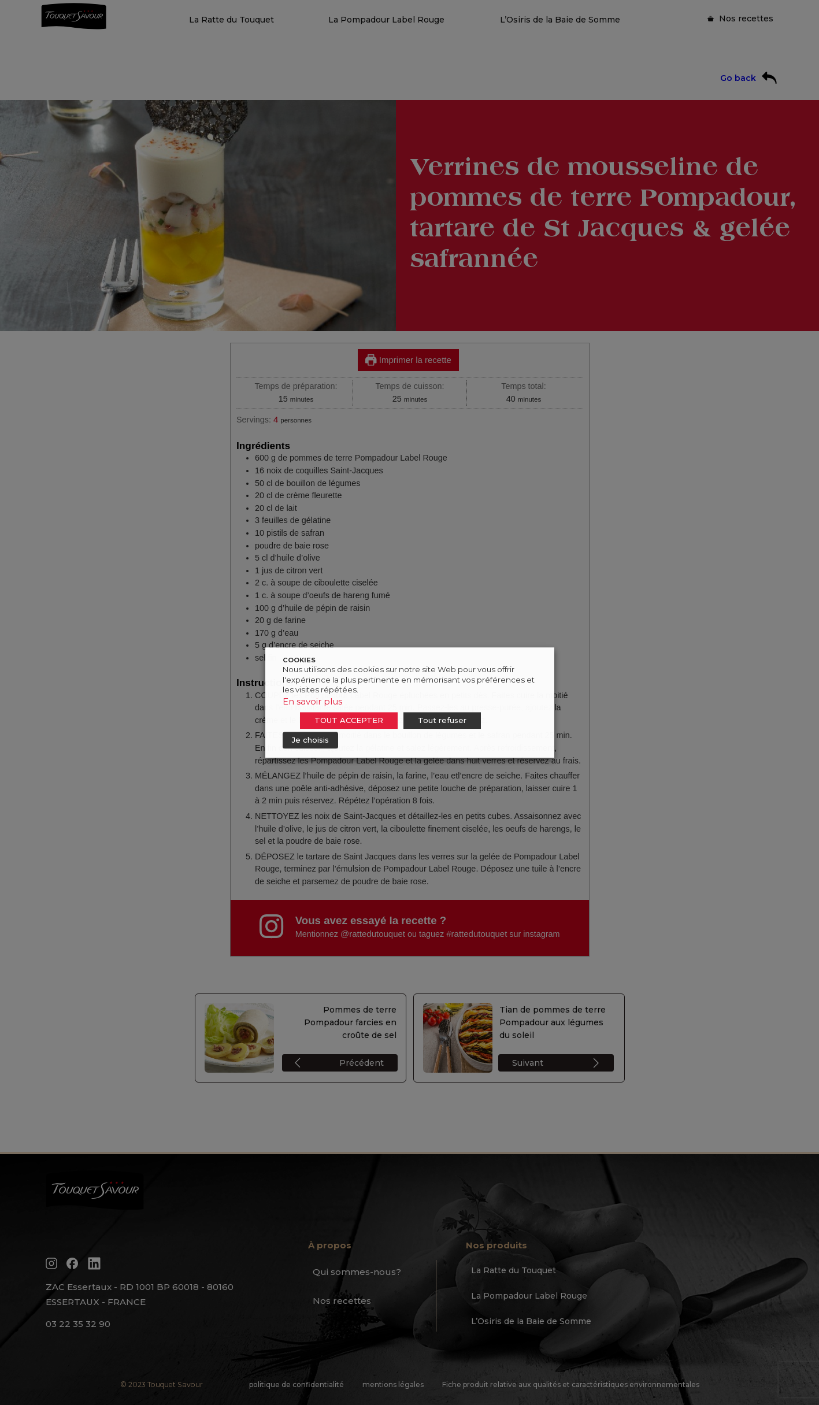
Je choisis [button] (310, 739)
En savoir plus (312, 701)
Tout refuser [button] (442, 720)
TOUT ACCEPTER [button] (348, 720)
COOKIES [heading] (299, 660)
